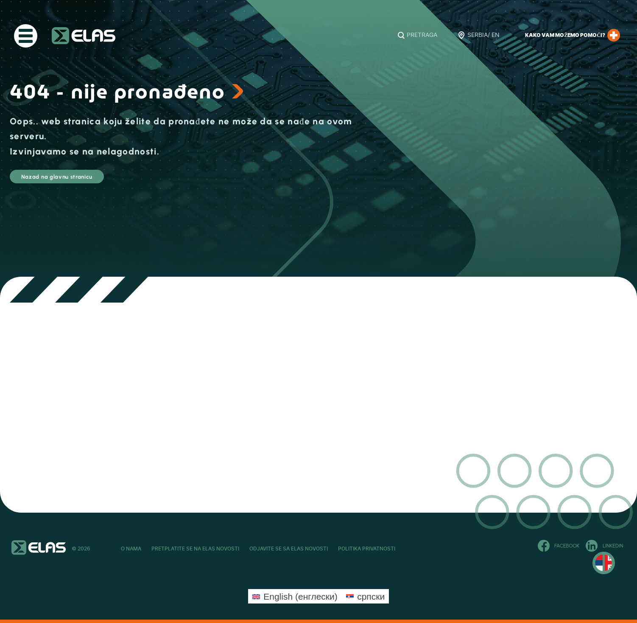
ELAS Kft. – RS (83, 35)
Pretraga (422, 35)
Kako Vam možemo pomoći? (572, 35)
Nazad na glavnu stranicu (85, 180)
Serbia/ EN (483, 35)
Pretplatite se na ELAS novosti (216, 548)
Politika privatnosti (427, 548)
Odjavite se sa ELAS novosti (329, 548)
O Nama (131, 548)
